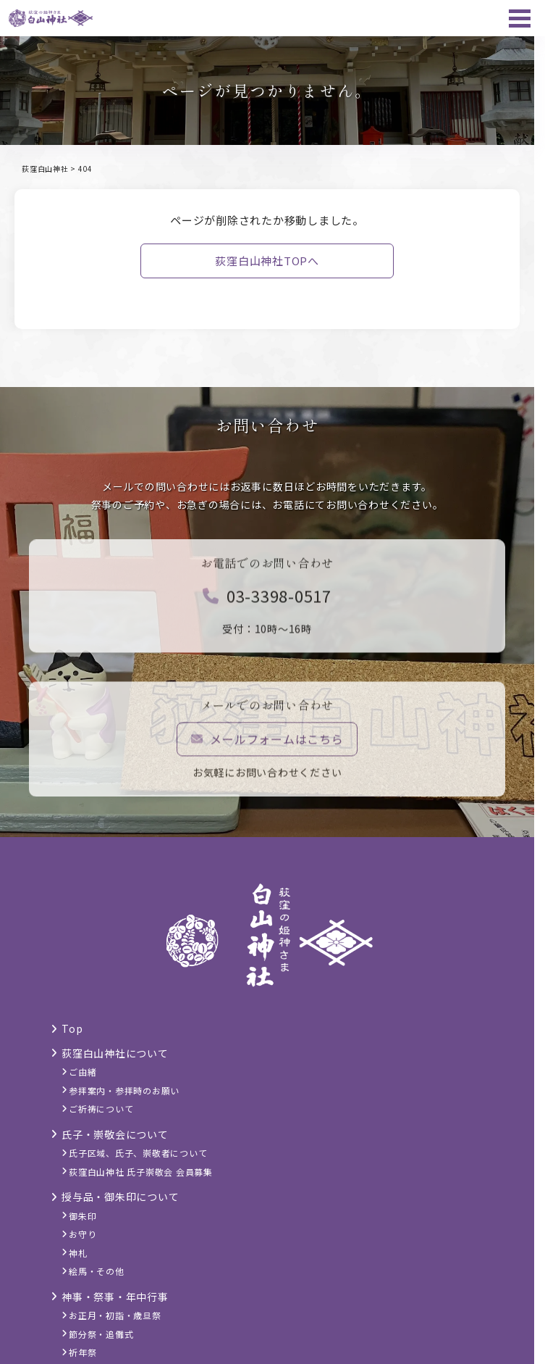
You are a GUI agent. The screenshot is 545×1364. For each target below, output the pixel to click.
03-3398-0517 (267, 599)
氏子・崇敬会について (115, 1134)
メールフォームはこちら (267, 743)
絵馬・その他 (96, 1271)
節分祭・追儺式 (101, 1334)
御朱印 (82, 1216)
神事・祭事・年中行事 (115, 1296)
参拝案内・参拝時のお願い (124, 1090)
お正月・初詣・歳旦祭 (115, 1315)
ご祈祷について (101, 1108)
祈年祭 (82, 1352)
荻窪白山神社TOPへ (267, 260)
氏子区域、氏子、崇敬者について (138, 1153)
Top (72, 1028)
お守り (82, 1234)
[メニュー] (520, 18)
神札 (78, 1253)
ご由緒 (82, 1071)
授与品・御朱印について (120, 1196)
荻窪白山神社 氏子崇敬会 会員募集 (141, 1171)
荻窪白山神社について (115, 1053)
